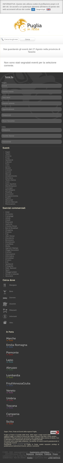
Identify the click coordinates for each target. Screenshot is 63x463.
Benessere (9, 240)
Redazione (6, 130)
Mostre (8, 168)
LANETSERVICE (54, 458)
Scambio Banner (8, 136)
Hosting (30, 458)
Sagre (7, 152)
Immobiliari (9, 258)
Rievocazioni (10, 204)
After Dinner (10, 236)
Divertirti (12, 304)
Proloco (8, 260)
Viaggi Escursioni (12, 250)
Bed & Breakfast (11, 228)
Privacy (55, 454)
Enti (6, 262)
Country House (11, 226)
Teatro (7, 154)
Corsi (7, 182)
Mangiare (13, 285)
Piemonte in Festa (18, 354)
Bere (11, 291)
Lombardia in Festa (18, 376)
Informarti (13, 316)
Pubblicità (47, 454)
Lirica (7, 166)
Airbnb (7, 218)
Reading (8, 192)
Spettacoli (9, 160)
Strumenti (9, 276)
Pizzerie (8, 232)
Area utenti (6, 97)
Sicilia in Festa (18, 422)
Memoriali (9, 200)
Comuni (8, 252)
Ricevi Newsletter (8, 121)
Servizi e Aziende (12, 274)
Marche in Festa (18, 338)
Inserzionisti (6, 142)
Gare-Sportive (10, 184)
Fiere (7, 164)
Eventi (4, 86)
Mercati (8, 174)
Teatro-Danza (10, 180)
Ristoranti (9, 222)
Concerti (8, 170)
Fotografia (9, 266)
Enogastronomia (11, 196)
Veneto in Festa (18, 392)
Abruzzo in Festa (18, 369)
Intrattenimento (11, 176)
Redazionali (6, 115)
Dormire (12, 298)
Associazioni (10, 254)
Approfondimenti (8, 109)
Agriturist (8, 224)
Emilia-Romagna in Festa (18, 346)
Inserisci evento (8, 92)
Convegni (9, 188)
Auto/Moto (9, 244)
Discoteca (9, 178)
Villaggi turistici (11, 272)
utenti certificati (18, 444)
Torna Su (9, 77)
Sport (7, 270)
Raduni (8, 198)
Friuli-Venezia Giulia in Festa (18, 384)
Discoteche (9, 238)
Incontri (8, 172)
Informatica (9, 256)
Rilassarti (12, 310)
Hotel (7, 212)
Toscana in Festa (18, 407)
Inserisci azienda (8, 103)
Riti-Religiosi (10, 190)
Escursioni (9, 194)
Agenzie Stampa (11, 248)
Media (7, 246)
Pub (6, 234)
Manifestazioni (10, 186)
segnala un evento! (24, 443)
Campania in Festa (18, 414)
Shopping (9, 230)
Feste (7, 158)
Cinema (8, 156)
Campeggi (9, 216)
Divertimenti (10, 242)
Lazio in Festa (18, 361)
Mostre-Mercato (11, 202)
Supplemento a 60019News (39, 452)
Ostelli (7, 220)
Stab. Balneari (10, 268)
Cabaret (8, 162)
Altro (11, 323)
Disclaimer (39, 454)
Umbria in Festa (18, 399)
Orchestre (9, 214)
